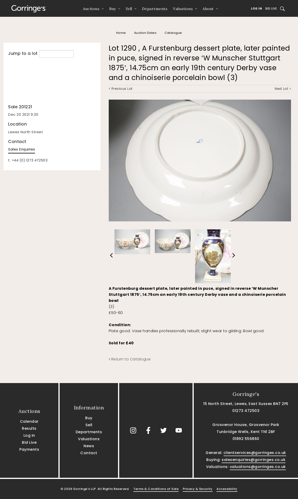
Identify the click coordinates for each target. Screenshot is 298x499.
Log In (256, 8)
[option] (132, 240)
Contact (88, 453)
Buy (112, 8)
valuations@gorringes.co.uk (258, 466)
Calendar (29, 421)
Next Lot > (283, 88)
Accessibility (227, 489)
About (208, 8)
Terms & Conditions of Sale (156, 489)
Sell (129, 8)
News (89, 446)
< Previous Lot (121, 88)
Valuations (183, 8)
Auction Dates (145, 33)
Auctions (91, 8)
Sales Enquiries (21, 149)
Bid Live (271, 8)
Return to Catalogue (130, 359)
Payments (29, 449)
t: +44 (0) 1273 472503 (27, 160)
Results (29, 428)
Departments (155, 8)
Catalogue (173, 33)
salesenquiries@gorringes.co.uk (253, 459)
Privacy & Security (198, 489)
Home (121, 33)
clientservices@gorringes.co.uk (255, 452)
